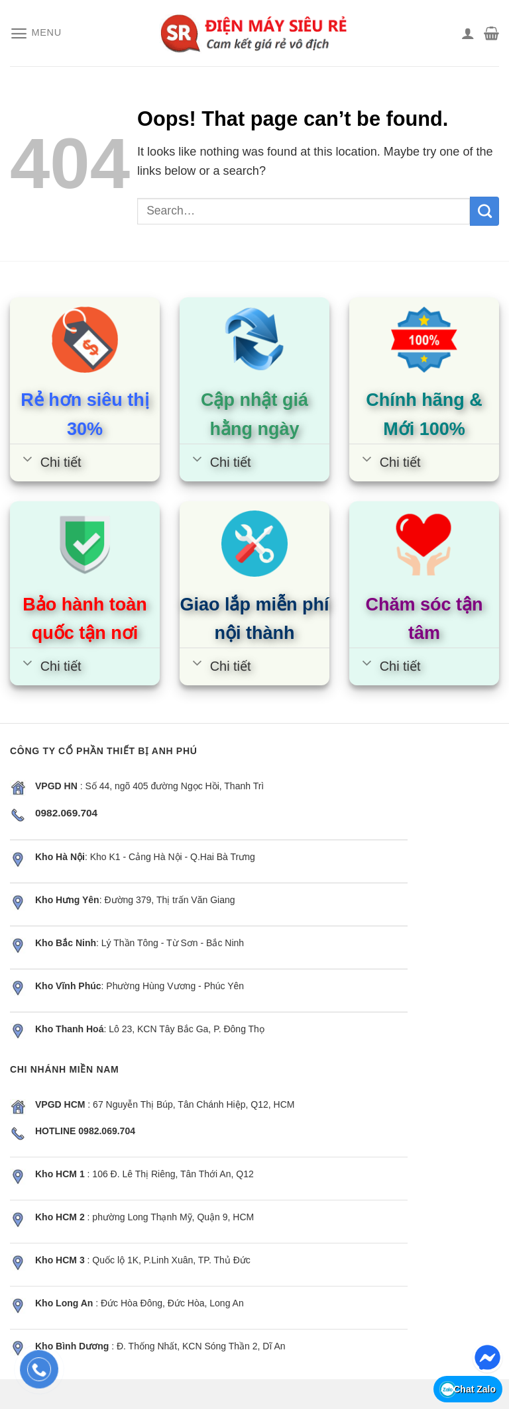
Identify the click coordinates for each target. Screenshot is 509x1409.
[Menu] (36, 33)
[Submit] (484, 211)
